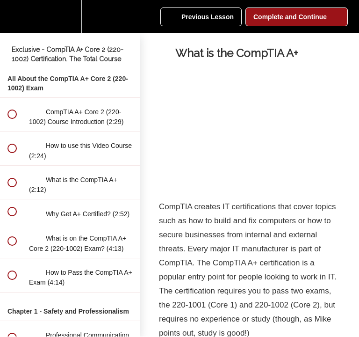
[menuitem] (70, 16)
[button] (11, 16)
